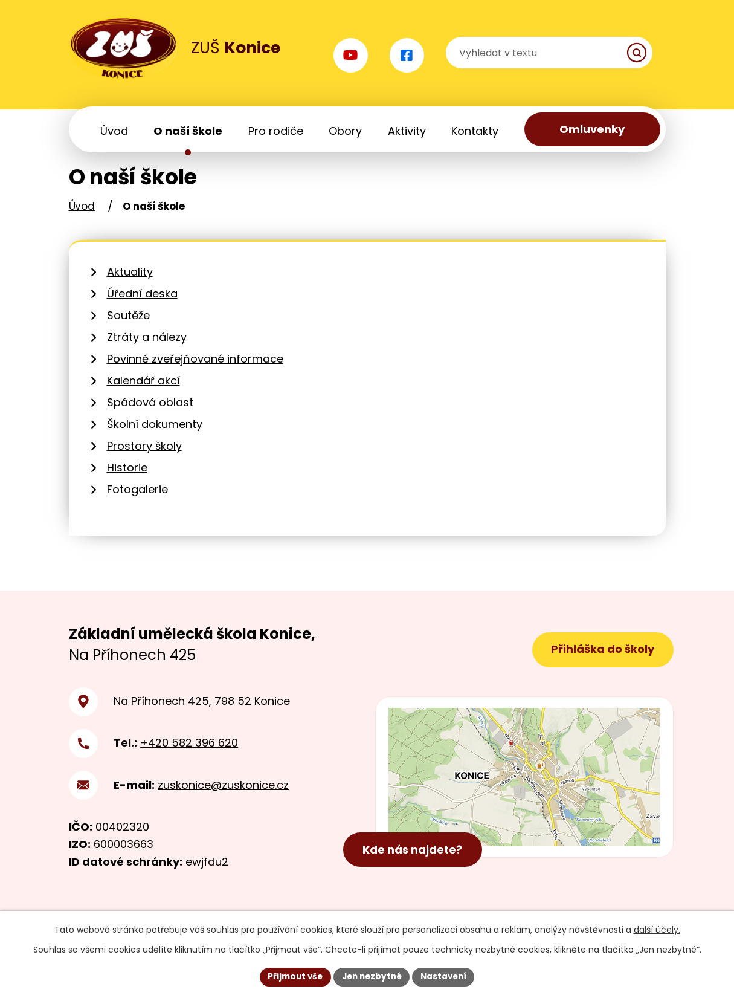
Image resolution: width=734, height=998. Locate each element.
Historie (127, 481)
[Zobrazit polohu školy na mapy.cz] (524, 793)
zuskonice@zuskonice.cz (223, 798)
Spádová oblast (150, 416)
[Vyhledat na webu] (593, 54)
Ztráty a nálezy (147, 350)
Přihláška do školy (600, 663)
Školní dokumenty (154, 438)
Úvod (82, 220)
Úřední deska (142, 307)
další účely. (657, 929)
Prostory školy (144, 459)
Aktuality (130, 285)
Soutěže (128, 329)
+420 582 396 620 (189, 756)
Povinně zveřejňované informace (195, 372)
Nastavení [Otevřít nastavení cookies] (447, 976)
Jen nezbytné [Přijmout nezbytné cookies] (372, 976)
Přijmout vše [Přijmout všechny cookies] (292, 976)
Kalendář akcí (143, 394)
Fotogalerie (137, 503)
